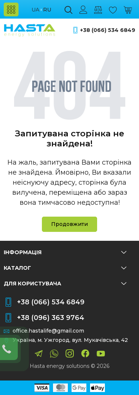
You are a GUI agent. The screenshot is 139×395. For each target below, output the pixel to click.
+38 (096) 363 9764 (50, 318)
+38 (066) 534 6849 (107, 30)
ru (47, 10)
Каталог (65, 268)
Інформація (65, 252)
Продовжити (69, 224)
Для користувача (65, 283)
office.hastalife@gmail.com (48, 331)
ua (35, 10)
